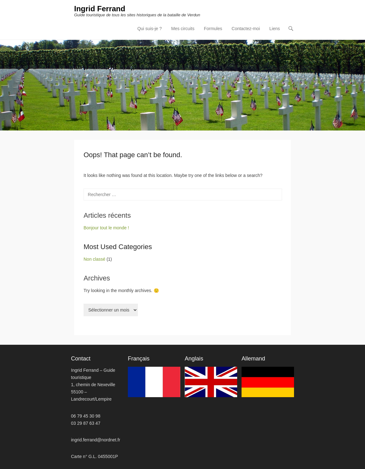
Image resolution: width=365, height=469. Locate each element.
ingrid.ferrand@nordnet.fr (95, 439)
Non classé (94, 259)
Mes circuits (182, 28)
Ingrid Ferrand (99, 8)
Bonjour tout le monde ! (106, 227)
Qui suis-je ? (149, 28)
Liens (275, 28)
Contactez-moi (246, 28)
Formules (213, 28)
